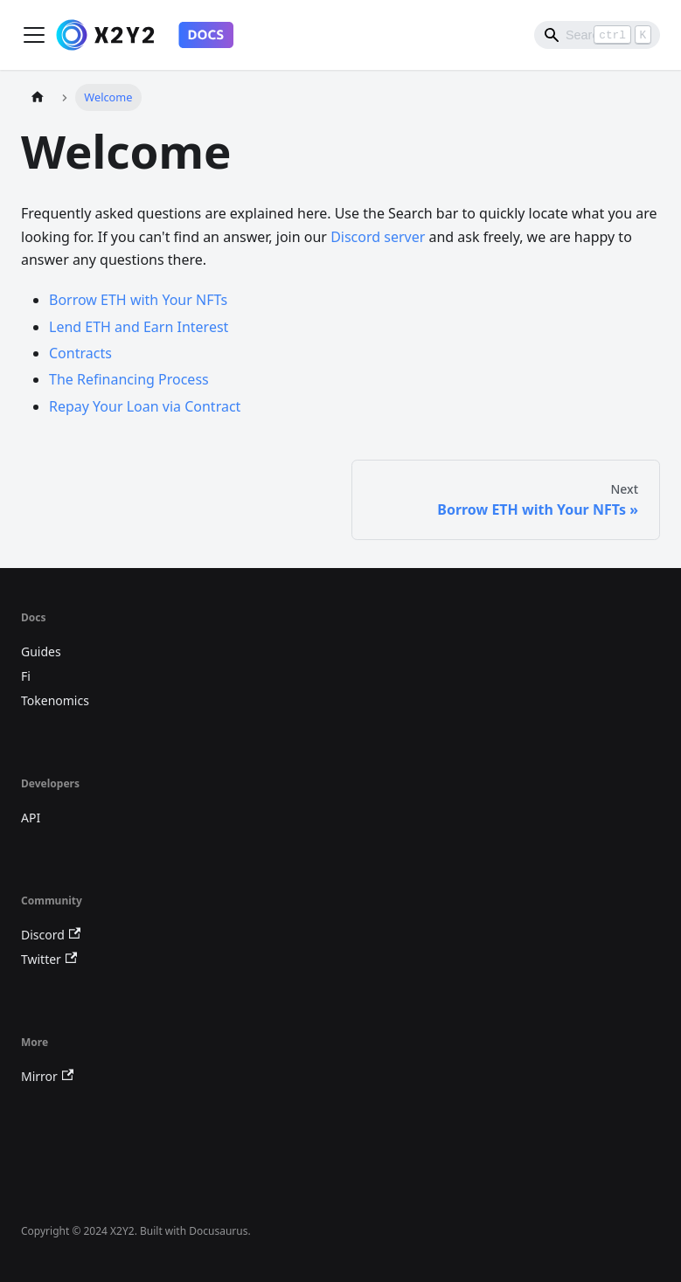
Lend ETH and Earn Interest (138, 326)
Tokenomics (55, 700)
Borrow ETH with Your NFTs (138, 299)
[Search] (597, 35)
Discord (50, 934)
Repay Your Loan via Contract (144, 406)
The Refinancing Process (129, 379)
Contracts (80, 353)
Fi (26, 676)
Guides (41, 651)
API (30, 817)
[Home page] (37, 97)
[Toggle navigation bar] (34, 35)
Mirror (47, 1076)
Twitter (49, 959)
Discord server (377, 236)
